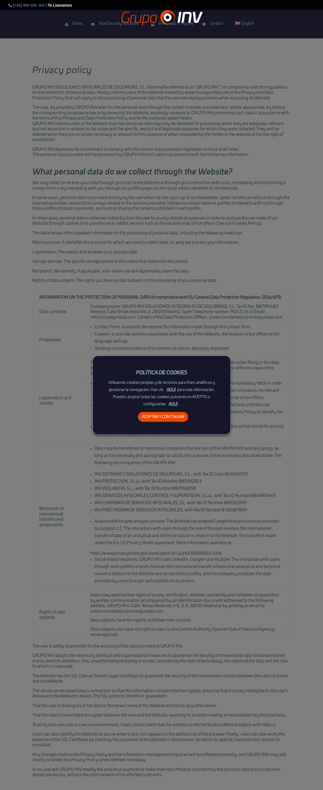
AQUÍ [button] (173, 404)
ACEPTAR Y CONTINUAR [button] (163, 417)
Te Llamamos (60, 5)
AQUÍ (171, 390)
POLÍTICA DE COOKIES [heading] (161, 372)
